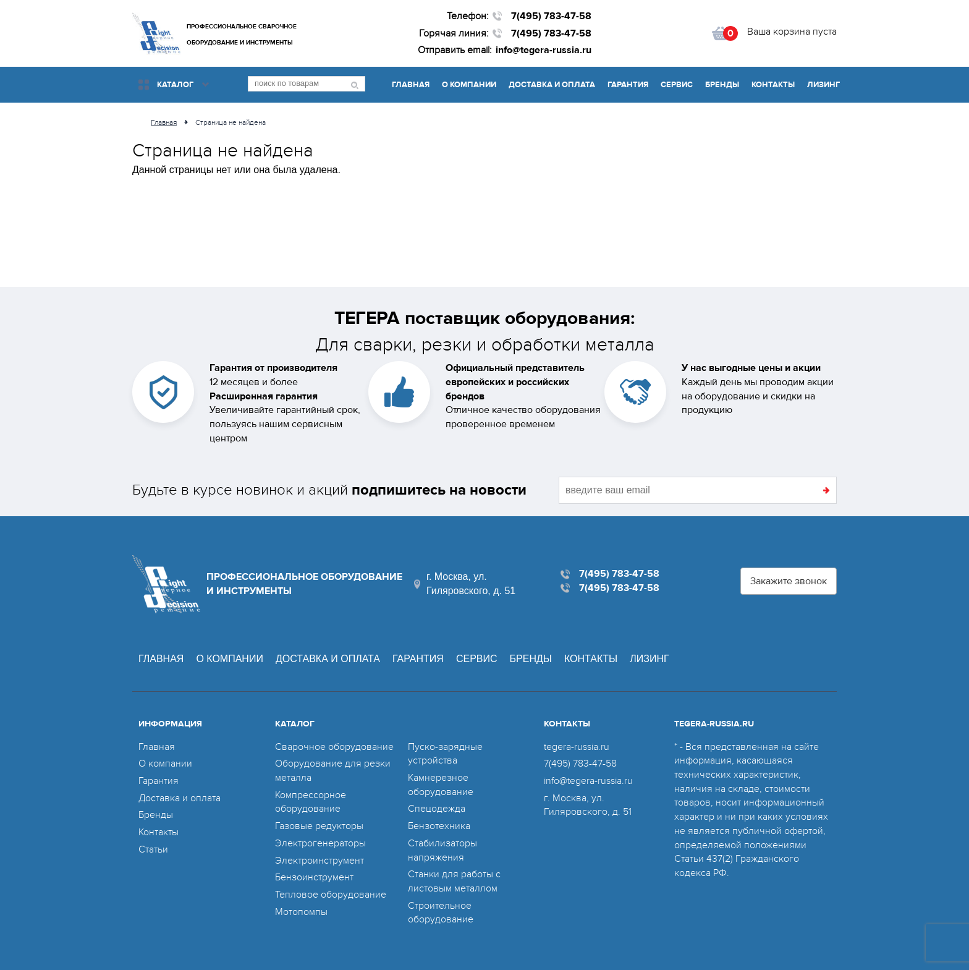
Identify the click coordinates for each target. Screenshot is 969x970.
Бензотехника (439, 826)
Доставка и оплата (552, 85)
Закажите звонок (788, 581)
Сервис (677, 85)
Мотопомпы (301, 912)
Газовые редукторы (319, 826)
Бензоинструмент (314, 877)
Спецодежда (436, 808)
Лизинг (823, 85)
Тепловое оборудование (330, 894)
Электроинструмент (319, 860)
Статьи (153, 849)
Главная (410, 85)
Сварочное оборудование (334, 747)
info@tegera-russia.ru (543, 50)
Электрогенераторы (320, 843)
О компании (469, 85)
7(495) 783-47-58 (551, 16)
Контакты (773, 85)
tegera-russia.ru (576, 747)
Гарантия (627, 85)
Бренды (722, 85)
